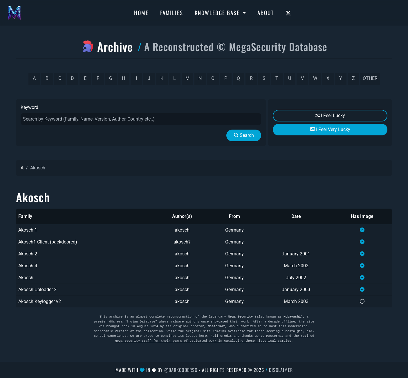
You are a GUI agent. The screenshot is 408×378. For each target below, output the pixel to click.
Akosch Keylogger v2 (39, 301)
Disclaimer (281, 369)
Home (141, 12)
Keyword (29, 107)
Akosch (25, 277)
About (265, 12)
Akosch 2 (27, 254)
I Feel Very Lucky (330, 129)
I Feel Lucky (330, 115)
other (370, 78)
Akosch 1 (27, 230)
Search (244, 135)
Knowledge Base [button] (218, 12)
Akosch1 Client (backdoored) (47, 242)
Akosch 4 (27, 265)
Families (171, 12)
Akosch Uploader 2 (37, 289)
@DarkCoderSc (180, 369)
